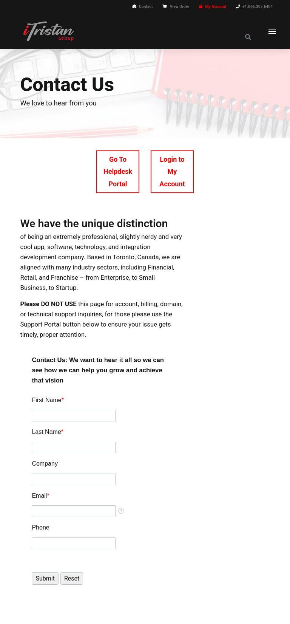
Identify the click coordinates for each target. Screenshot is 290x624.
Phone (40, 527)
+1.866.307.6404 (257, 6)
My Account (215, 6)
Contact (146, 6)
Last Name (47, 432)
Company (44, 463)
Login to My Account (172, 171)
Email (40, 495)
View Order (179, 6)
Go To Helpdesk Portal (117, 171)
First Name (47, 400)
